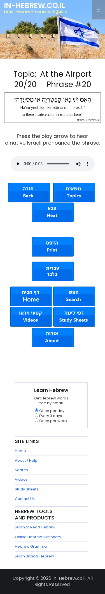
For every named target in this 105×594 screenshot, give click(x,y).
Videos (21, 479)
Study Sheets (26, 489)
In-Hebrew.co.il (34, 6)
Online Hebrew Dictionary (38, 537)
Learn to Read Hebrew (35, 527)
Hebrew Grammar (31, 546)
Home (20, 450)
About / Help (26, 460)
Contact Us (25, 498)
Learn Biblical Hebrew (34, 556)
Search (21, 470)
